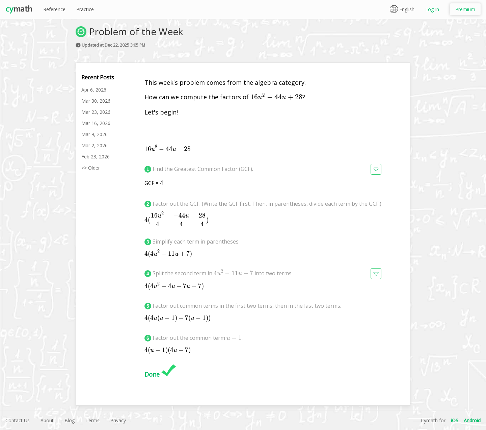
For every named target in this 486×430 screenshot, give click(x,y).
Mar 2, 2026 (94, 145)
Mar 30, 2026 (95, 101)
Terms (92, 420)
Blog (69, 420)
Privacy (118, 420)
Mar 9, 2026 (94, 134)
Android (472, 420)
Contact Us (17, 420)
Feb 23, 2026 (95, 156)
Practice (85, 9)
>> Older (90, 168)
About (47, 420)
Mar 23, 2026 (95, 112)
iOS (454, 420)
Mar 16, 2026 (95, 123)
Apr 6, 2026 (93, 89)
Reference (54, 9)
